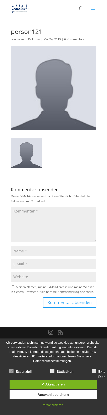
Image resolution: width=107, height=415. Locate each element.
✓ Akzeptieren (53, 384)
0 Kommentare (74, 39)
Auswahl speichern (53, 394)
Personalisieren (52, 405)
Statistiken (61, 371)
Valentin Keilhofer (28, 39)
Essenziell (20, 371)
